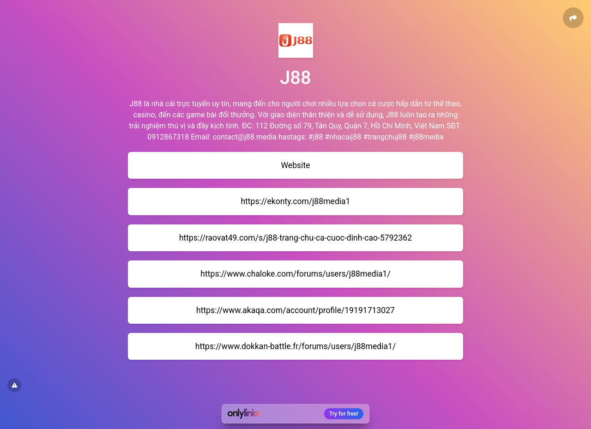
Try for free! (343, 414)
